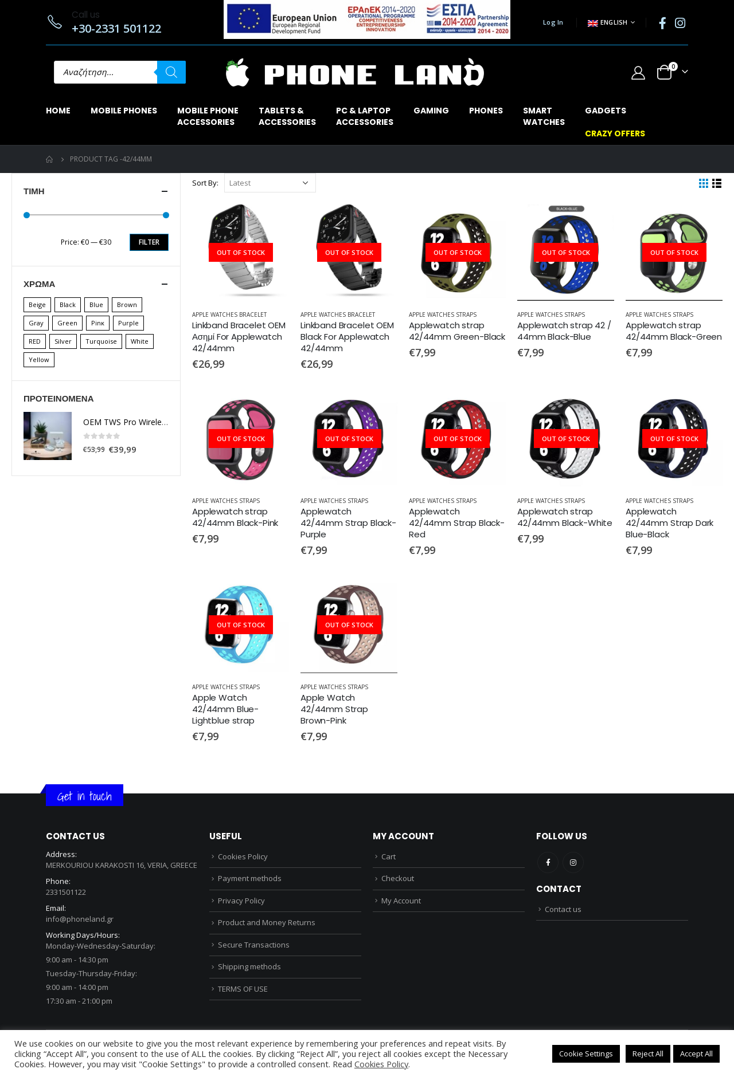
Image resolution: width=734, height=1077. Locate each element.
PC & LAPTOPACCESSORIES (364, 116)
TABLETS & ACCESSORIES (287, 116)
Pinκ (97, 323)
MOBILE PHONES (124, 110)
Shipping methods (249, 966)
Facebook (548, 862)
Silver (63, 341)
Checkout (397, 878)
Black (68, 304)
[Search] (171, 72)
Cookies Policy (243, 856)
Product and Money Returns (266, 922)
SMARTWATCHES (544, 116)
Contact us (563, 909)
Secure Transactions (254, 945)
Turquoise (101, 341)
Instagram (573, 862)
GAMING (431, 110)
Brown (127, 304)
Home (58, 110)
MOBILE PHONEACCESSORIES (208, 116)
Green (67, 323)
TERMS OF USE (243, 989)
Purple (128, 323)
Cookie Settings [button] (586, 1053)
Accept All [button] (696, 1053)
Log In (553, 22)
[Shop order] (270, 182)
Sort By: (205, 183)
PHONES (486, 110)
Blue (96, 304)
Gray (36, 323)
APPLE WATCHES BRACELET (229, 314)
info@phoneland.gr (80, 919)
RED (35, 341)
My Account (401, 900)
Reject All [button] (648, 1053)
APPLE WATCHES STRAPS (443, 314)
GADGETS (605, 110)
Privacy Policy (241, 900)
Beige (37, 304)
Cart (388, 856)
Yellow (39, 359)
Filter (149, 242)
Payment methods (250, 878)
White (140, 341)
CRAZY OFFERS (615, 133)
